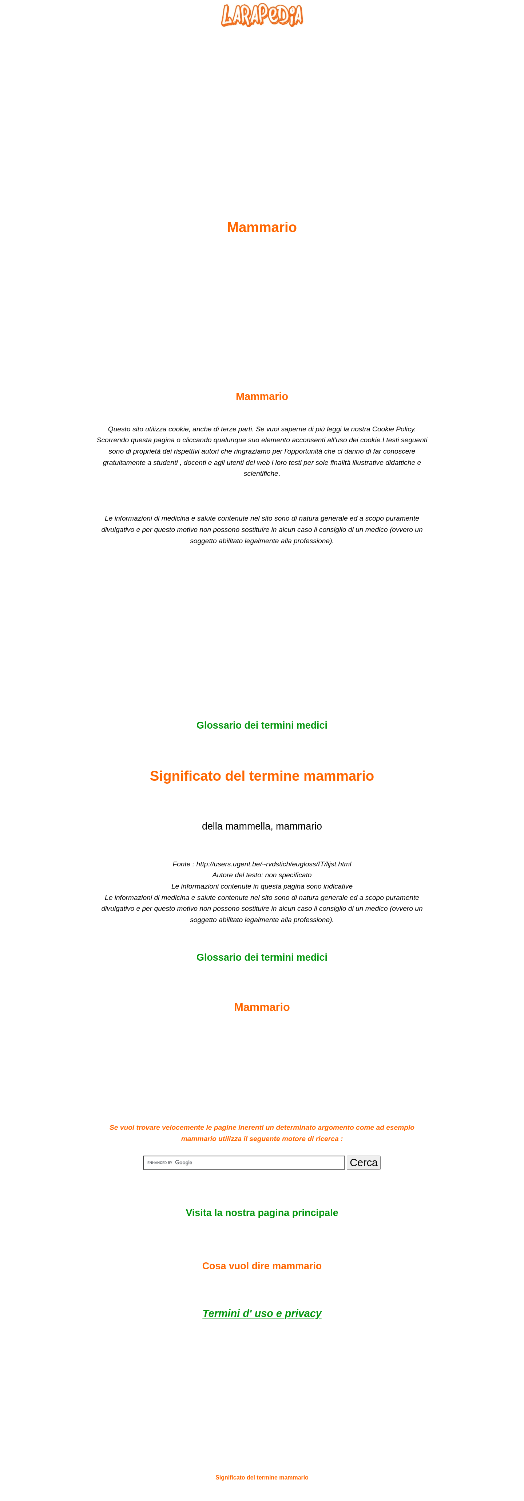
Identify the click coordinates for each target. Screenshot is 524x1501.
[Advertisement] (262, 106)
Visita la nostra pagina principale (262, 1212)
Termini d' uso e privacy (261, 1313)
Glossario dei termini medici (262, 725)
